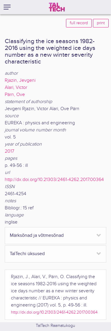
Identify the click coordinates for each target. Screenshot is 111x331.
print (101, 23)
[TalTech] (57, 7)
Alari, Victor (16, 87)
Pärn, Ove (15, 94)
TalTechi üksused (27, 254)
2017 (9, 151)
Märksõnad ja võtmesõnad (37, 235)
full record (79, 23)
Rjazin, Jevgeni (20, 80)
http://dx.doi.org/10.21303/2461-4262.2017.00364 (54, 179)
